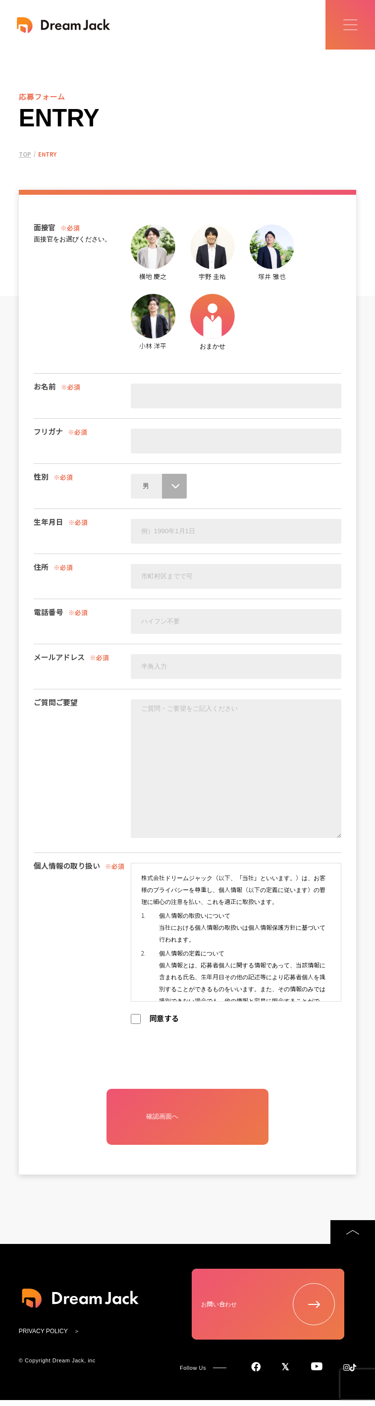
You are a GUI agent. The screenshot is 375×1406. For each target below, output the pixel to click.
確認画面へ (159, 1125)
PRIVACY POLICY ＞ (49, 1343)
